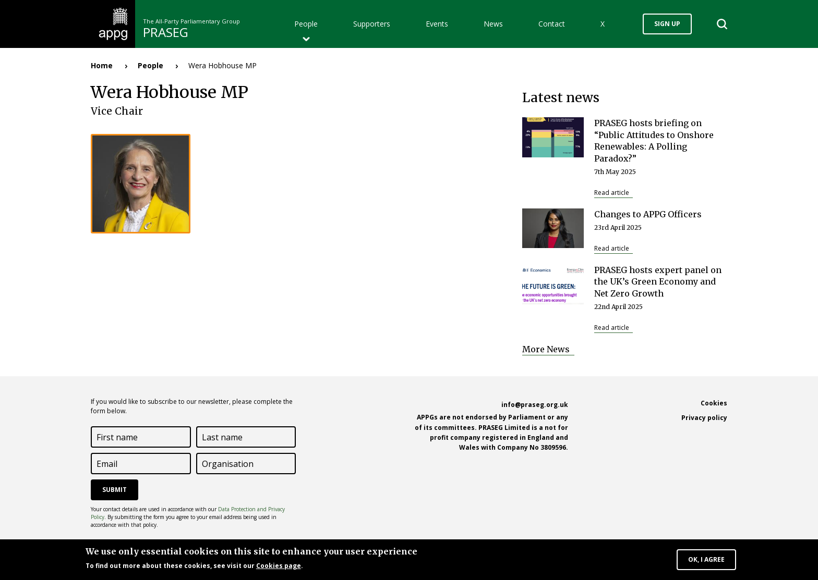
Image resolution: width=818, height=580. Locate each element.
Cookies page (278, 567)
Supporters (371, 24)
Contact (551, 24)
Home (102, 65)
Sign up (667, 23)
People (306, 24)
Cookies (714, 403)
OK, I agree (706, 561)
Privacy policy (704, 417)
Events (437, 24)
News (493, 24)
